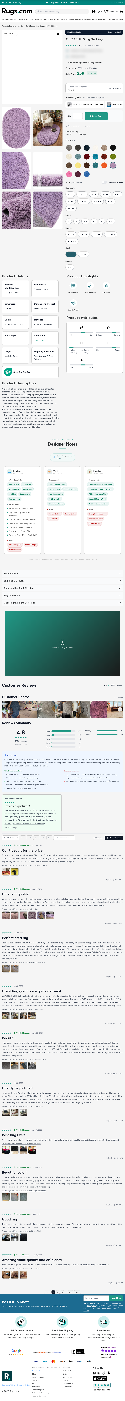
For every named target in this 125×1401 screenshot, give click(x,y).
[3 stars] (36, 837)
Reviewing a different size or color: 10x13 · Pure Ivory (25, 824)
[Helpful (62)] (115, 1023)
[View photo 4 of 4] (32, 1015)
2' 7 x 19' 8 (72, 241)
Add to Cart (96, 116)
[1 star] (49, 837)
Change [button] (82, 134)
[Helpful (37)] (117, 1283)
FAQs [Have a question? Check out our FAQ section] (64, 1374)
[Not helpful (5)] (121, 1120)
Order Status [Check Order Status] (67, 1371)
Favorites (111, 11)
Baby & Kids (62, 19)
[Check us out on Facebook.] (94, 1373)
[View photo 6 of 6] (50, 915)
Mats (77, 19)
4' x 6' (94, 194)
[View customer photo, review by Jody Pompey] (98, 709)
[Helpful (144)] (115, 879)
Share (87, 126)
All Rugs (5, 19)
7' (101, 221)
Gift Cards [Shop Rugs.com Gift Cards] (36, 1371)
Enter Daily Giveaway (40, 1393)
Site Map (35, 1380)
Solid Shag (40, 26)
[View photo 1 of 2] (6, 872)
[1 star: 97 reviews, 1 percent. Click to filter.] (62, 747)
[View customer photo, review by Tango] (46, 709)
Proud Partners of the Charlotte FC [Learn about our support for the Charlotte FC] (46, 1368)
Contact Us (66, 1368)
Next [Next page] (77, 1292)
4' (76, 221)
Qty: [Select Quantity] (69, 116)
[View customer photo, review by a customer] (11, 709)
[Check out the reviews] (102, 1386)
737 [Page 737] (70, 1292)
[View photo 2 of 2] (15, 872)
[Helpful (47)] (116, 1158)
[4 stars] (30, 837)
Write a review (93, 45)
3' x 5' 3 (82, 194)
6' (94, 221)
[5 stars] (23, 837)
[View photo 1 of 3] (6, 1112)
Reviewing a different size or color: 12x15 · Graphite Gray (24, 1059)
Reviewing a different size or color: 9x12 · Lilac (19, 909)
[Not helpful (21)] (121, 1245)
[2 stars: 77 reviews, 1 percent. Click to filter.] (62, 743)
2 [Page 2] (57, 1292)
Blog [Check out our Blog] (34, 1374)
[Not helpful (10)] (121, 1023)
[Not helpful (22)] (121, 976)
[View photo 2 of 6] (15, 915)
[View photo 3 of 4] (23, 1015)
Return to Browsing (9, 26)
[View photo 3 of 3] (23, 1112)
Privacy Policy (92, 1306)
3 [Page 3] (62, 1292)
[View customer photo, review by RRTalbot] (116, 709)
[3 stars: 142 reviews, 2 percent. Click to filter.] (62, 739)
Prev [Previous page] (47, 1292)
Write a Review (114, 838)
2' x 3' (70, 194)
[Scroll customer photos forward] (120, 709)
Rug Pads (71, 19)
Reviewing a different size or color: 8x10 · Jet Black (21, 1231)
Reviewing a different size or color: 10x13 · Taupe (21, 1268)
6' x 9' (117, 194)
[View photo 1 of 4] (6, 1015)
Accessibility (67, 1386)
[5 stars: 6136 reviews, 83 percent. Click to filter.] (62, 731)
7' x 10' (70, 201)
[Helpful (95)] (115, 923)
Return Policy (67, 1383)
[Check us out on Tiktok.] (103, 1373)
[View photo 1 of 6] (6, 915)
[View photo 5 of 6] (41, 915)
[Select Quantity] (78, 116)
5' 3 (85, 221)
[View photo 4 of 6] (32, 915)
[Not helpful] (122, 1283)
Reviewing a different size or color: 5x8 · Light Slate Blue (24, 1190)
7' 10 (111, 221)
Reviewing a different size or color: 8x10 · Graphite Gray (23, 962)
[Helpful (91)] (115, 976)
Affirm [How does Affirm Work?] (34, 1383)
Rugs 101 (65, 1380)
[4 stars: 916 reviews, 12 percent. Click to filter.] (62, 735)
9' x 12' (110, 201)
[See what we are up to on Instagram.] (99, 1373)
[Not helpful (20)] (121, 923)
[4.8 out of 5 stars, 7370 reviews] (75, 45)
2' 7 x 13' (97, 234)
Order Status (117, 2)
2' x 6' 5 (71, 234)
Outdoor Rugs (52, 19)
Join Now (116, 1298)
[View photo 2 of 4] (15, 1015)
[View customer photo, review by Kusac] (28, 709)
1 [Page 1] (53, 1292)
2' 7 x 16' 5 (111, 234)
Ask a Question (72, 126)
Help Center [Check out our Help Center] (67, 1377)
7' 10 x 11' (97, 201)
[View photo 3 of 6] (23, 915)
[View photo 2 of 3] (15, 1112)
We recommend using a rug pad (95, 97)
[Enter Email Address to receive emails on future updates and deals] (96, 1298)
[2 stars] (43, 837)
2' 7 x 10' (83, 234)
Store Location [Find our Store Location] (38, 1377)
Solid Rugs (30, 26)
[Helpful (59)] (115, 1073)
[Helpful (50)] (116, 1120)
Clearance (119, 19)
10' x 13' (71, 208)
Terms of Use (8, 1385)
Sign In (97, 11)
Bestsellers (36, 1386)
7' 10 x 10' (83, 201)
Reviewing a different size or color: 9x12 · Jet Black (21, 1144)
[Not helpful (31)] (121, 879)
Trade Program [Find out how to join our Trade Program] (38, 1390)
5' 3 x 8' (106, 194)
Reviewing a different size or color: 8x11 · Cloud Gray (22, 1009)
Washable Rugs (29, 19)
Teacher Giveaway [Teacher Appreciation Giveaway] (39, 1396)
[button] (58, 34)
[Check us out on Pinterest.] (108, 1373)
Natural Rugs (41, 19)
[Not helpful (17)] (121, 1205)
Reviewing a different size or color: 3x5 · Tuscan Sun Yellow (24, 865)
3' (68, 221)
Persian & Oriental (16, 19)
